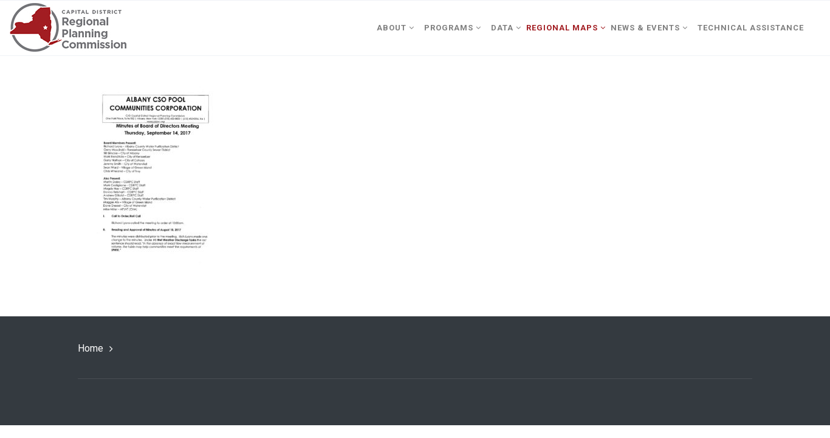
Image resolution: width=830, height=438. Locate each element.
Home (90, 348)
